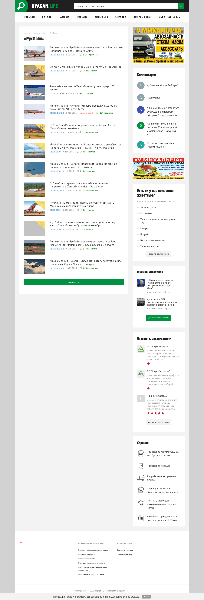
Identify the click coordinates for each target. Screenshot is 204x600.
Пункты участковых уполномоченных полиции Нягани (161, 504)
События (55, 93)
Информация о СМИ (86, 559)
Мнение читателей (150, 272)
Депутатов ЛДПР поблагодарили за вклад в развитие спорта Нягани (162, 302)
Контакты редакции (125, 550)
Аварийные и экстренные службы (161, 478)
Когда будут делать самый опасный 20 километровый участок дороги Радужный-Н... (162, 129)
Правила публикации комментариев (93, 550)
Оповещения (57, 54)
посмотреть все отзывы (158, 422)
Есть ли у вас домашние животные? (155, 193)
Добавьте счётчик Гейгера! (162, 85)
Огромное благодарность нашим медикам (161, 145)
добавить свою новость (158, 318)
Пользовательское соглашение (91, 574)
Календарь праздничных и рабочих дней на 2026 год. (162, 518)
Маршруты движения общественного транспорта (162, 490)
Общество (55, 151)
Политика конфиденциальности (91, 563)
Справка (143, 443)
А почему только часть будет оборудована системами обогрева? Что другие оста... (163, 111)
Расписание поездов (158, 465)
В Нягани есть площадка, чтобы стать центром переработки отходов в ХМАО (161, 284)
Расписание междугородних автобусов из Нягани (163, 453)
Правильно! (153, 97)
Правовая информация (87, 554)
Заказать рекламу (124, 554)
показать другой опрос (159, 254)
